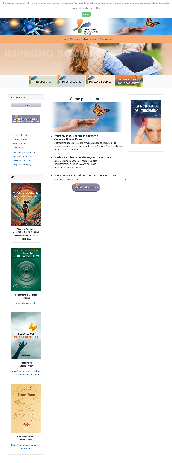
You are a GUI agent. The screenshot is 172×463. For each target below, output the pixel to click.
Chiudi (86, 14)
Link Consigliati (20, 139)
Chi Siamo (75, 39)
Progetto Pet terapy (22, 164)
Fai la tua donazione (22, 160)
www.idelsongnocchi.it (26, 303)
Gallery (85, 39)
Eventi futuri (18, 147)
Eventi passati (19, 143)
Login (26, 105)
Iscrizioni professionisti (24, 152)
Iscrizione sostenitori (23, 156)
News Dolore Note (21, 135)
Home (65, 39)
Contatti (94, 39)
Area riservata (106, 39)
